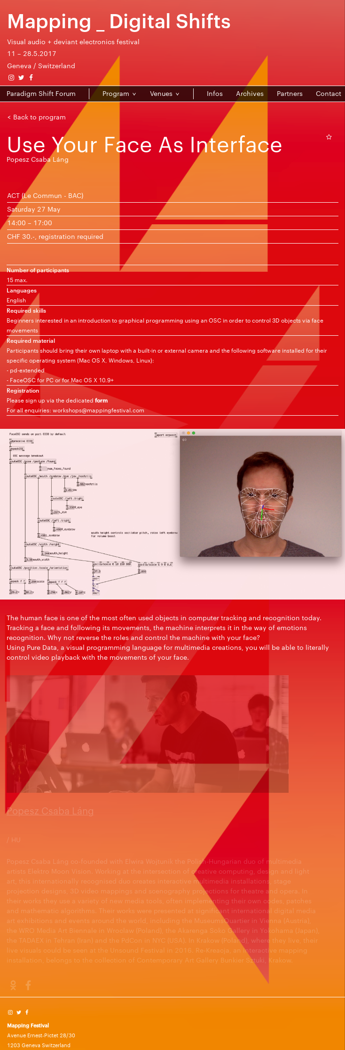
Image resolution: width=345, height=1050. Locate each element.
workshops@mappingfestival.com (98, 410)
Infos (215, 93)
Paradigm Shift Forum (41, 93)
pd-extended (27, 370)
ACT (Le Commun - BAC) (45, 195)
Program (115, 93)
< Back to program (36, 117)
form (101, 400)
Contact (328, 93)
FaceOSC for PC (32, 380)
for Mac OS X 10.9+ (88, 380)
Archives (250, 93)
